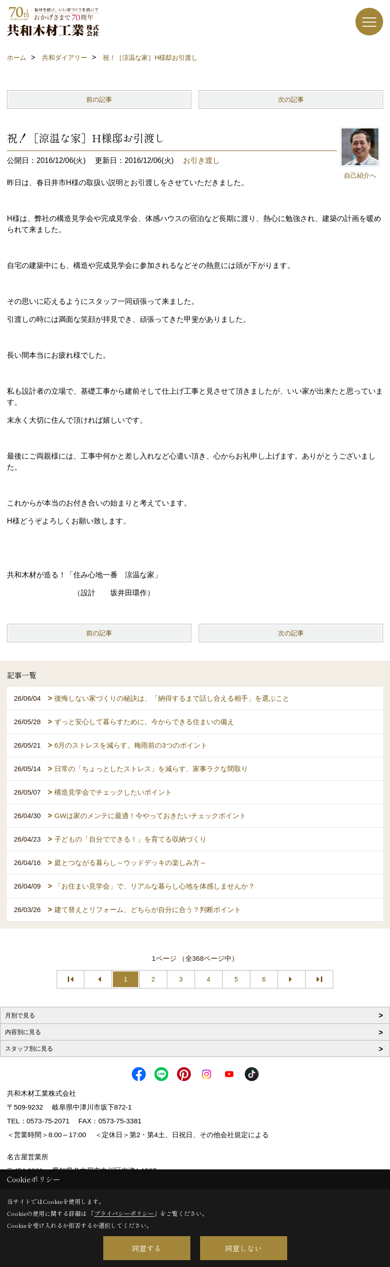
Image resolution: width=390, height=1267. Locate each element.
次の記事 (291, 99)
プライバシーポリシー (124, 1213)
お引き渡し (201, 160)
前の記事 (99, 99)
